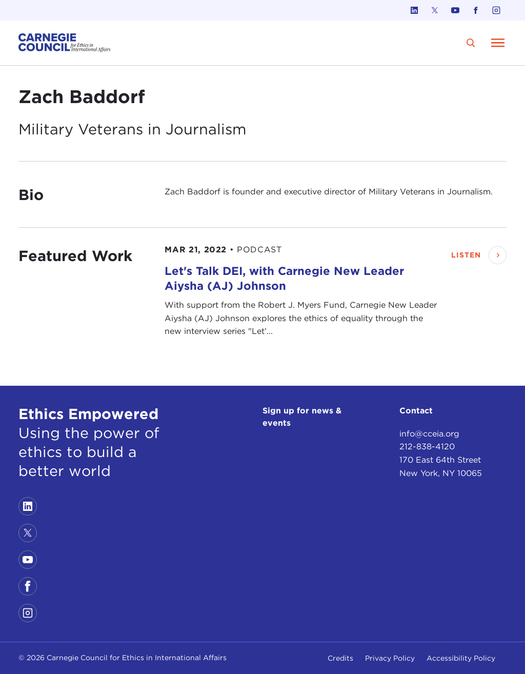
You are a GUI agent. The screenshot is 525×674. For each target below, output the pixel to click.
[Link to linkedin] (414, 10)
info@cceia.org (429, 433)
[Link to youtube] (455, 10)
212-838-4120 (427, 446)
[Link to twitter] (435, 10)
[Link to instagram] (496, 10)
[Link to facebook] (476, 10)
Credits (340, 658)
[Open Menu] (498, 42)
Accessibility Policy (461, 658)
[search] (470, 42)
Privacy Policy (390, 658)
